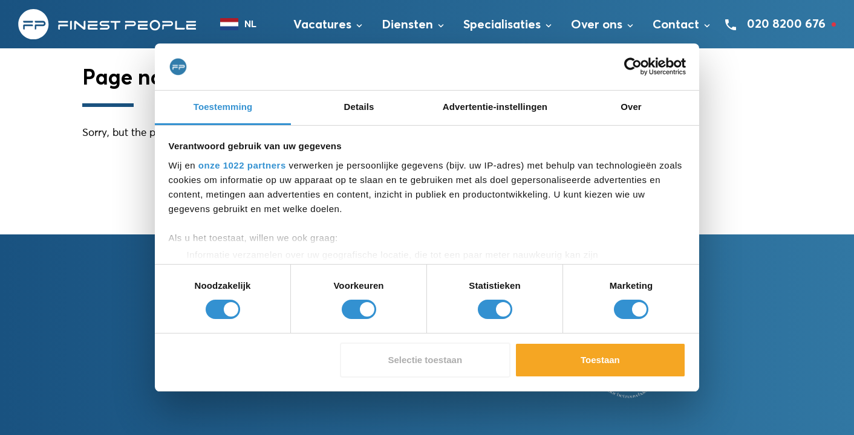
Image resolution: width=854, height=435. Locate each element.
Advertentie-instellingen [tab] (495, 107)
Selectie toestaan (425, 360)
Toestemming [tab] (223, 107)
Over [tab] (631, 107)
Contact (676, 25)
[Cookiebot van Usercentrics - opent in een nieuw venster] (633, 66)
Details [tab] (359, 107)
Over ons (596, 25)
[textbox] (244, 24)
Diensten (407, 25)
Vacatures (322, 25)
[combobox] (244, 24)
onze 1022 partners (242, 165)
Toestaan (600, 360)
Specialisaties (502, 25)
